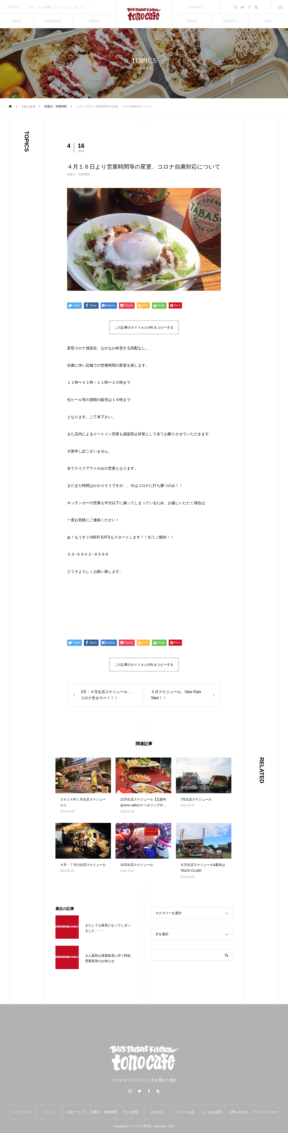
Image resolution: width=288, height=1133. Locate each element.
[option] (58, 7)
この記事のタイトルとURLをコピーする (144, 327)
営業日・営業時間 (78, 174)
